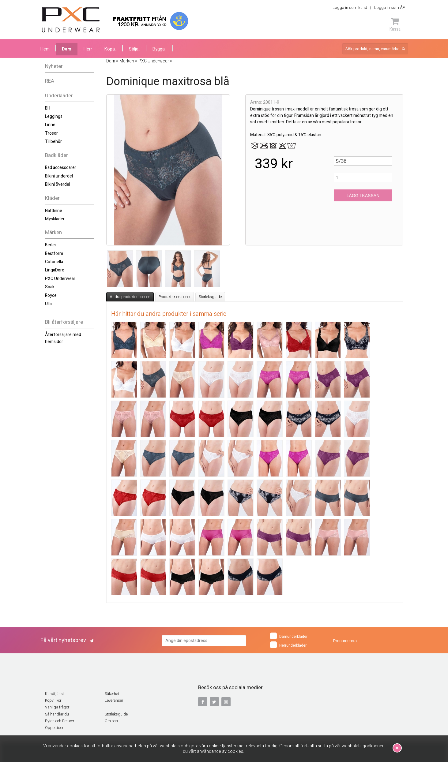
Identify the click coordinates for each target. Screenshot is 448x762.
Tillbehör (53, 141)
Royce (51, 295)
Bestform (54, 253)
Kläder (52, 198)
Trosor (51, 133)
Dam (66, 49)
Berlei (50, 245)
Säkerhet (112, 694)
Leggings (53, 116)
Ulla (48, 304)
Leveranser (114, 700)
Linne (50, 124)
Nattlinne (53, 210)
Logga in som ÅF (389, 7)
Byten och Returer (59, 721)
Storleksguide (210, 297)
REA (49, 81)
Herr (88, 49)
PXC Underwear (60, 278)
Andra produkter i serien (130, 297)
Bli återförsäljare (64, 322)
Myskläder (55, 219)
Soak (50, 287)
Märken (53, 232)
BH (47, 108)
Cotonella (54, 262)
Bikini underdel (59, 176)
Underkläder (59, 95)
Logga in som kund (350, 7)
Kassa (395, 24)
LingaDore (54, 270)
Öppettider (54, 727)
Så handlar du (57, 714)
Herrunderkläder (288, 644)
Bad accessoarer (60, 167)
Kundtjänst (54, 694)
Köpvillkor (53, 700)
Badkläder (56, 155)
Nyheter (54, 66)
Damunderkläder (288, 636)
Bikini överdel (57, 184)
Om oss (111, 721)
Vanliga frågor (57, 707)
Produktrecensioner (174, 297)
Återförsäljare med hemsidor (63, 338)
